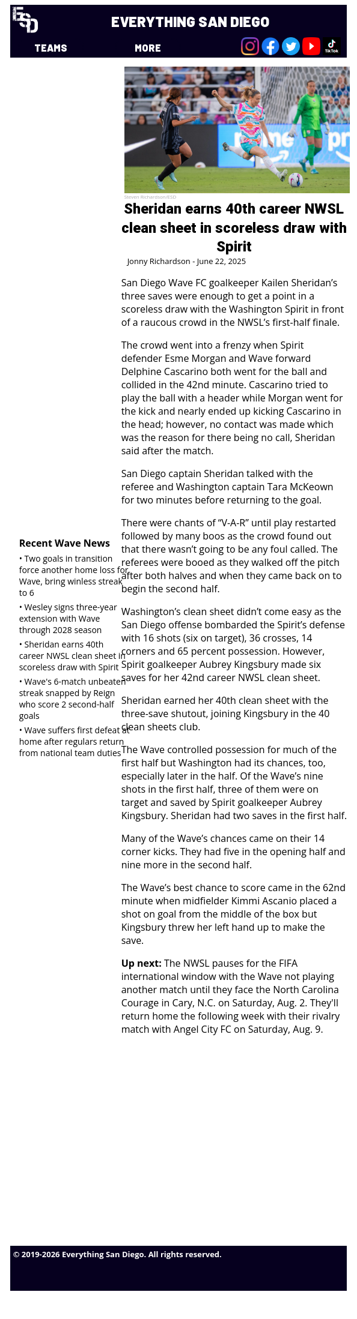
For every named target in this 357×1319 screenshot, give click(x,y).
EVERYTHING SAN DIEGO (190, 21)
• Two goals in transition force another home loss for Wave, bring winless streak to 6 (74, 575)
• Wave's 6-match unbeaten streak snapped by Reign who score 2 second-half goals (72, 698)
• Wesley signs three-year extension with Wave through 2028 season (68, 618)
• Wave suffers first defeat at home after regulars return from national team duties (74, 741)
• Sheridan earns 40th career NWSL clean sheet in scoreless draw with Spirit (72, 655)
